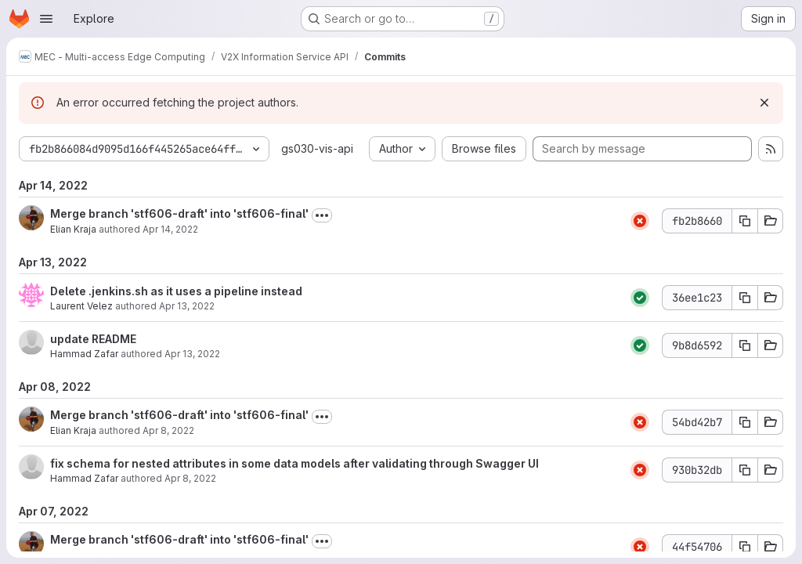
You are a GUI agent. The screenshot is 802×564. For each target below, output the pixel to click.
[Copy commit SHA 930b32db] (744, 470)
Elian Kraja (73, 229)
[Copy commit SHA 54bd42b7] (744, 422)
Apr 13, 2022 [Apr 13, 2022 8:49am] (192, 354)
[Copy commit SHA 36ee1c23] (744, 297)
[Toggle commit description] (322, 215)
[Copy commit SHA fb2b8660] (744, 220)
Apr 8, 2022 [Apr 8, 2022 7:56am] (190, 478)
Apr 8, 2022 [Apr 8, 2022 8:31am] (168, 430)
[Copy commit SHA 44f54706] (744, 546)
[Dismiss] (764, 102)
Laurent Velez (81, 306)
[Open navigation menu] (46, 18)
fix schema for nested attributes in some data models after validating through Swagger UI (294, 463)
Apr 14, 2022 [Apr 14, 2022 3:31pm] (170, 229)
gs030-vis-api (317, 148)
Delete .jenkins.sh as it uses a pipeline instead (176, 291)
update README (93, 338)
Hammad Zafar (84, 354)
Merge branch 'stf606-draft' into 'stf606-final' (179, 213)
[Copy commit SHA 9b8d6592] (744, 345)
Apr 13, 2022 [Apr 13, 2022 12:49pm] (187, 306)
